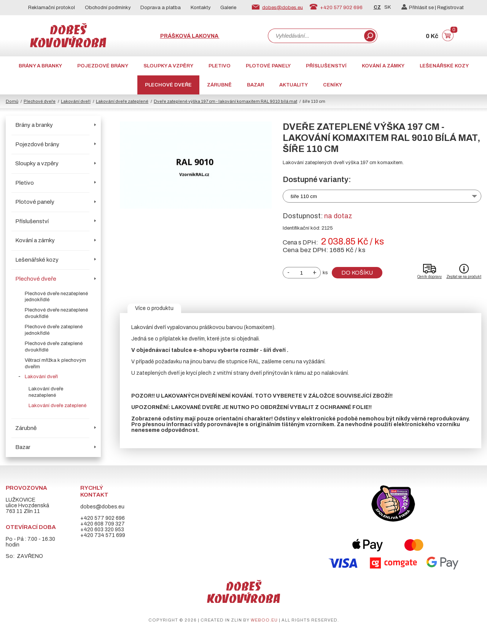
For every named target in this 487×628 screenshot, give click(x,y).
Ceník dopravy (429, 277)
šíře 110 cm (304, 196)
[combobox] (315, 36)
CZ (377, 7)
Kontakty (201, 7)
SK (387, 7)
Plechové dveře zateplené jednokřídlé (54, 330)
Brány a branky (40, 66)
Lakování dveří (76, 101)
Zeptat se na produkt (463, 277)
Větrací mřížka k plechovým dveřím (55, 363)
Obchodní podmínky (108, 7)
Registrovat (450, 7)
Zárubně (219, 85)
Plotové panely (268, 66)
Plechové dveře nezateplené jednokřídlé (56, 297)
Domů (12, 101)
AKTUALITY (293, 85)
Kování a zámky (383, 66)
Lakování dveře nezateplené (46, 392)
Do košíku (357, 273)
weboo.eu (264, 620)
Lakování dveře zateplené (122, 101)
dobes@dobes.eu (282, 7)
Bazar (255, 85)
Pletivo (219, 66)
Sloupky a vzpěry (168, 66)
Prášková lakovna (190, 36)
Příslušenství (326, 66)
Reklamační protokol (51, 7)
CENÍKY (332, 85)
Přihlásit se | (419, 7)
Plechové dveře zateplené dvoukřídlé (54, 347)
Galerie (228, 7)
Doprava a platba (160, 7)
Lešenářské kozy (444, 66)
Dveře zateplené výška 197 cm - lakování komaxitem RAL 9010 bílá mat (225, 101)
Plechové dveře (168, 85)
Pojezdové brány (102, 66)
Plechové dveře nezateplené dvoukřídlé (56, 313)
